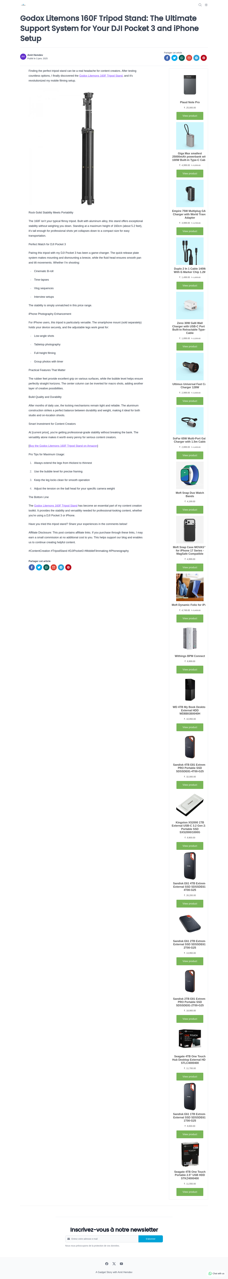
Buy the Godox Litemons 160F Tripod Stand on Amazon (63, 445)
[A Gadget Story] (23, 4)
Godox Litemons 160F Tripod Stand (101, 75)
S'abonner (150, 1239)
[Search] (200, 5)
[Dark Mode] (206, 5)
